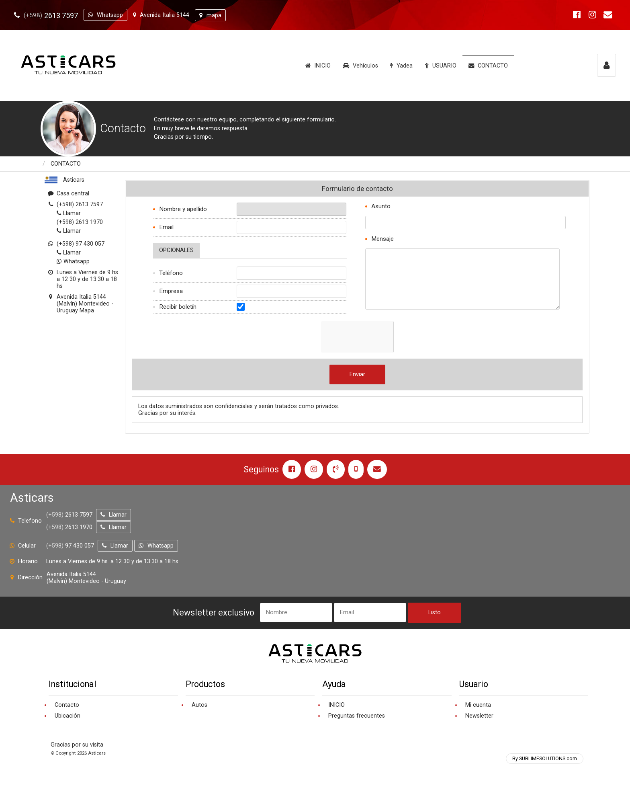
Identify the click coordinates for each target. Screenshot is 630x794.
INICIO (318, 65)
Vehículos (360, 65)
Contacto (67, 705)
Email (166, 227)
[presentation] (382, 337)
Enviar (357, 374)
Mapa (87, 310)
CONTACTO (488, 65)
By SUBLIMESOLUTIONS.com (544, 758)
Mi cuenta (478, 705)
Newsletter (479, 715)
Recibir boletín (177, 306)
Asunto (381, 206)
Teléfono (171, 273)
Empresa (171, 291)
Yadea (401, 65)
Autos (199, 705)
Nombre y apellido (183, 209)
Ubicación (67, 715)
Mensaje (382, 238)
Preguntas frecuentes (356, 715)
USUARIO (440, 65)
